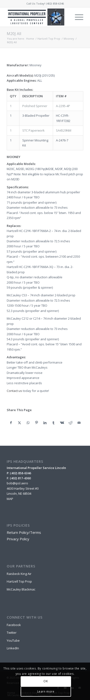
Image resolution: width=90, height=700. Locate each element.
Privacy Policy (18, 538)
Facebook (14, 625)
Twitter (12, 632)
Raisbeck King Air (19, 574)
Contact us (14, 391)
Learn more (45, 691)
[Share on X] (19, 422)
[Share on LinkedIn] (45, 422)
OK (45, 681)
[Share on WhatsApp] (28, 422)
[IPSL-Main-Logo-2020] (37, 17)
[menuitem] (76, 17)
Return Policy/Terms (24, 532)
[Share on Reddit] (70, 422)
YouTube (13, 640)
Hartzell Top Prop (19, 581)
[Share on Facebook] (11, 422)
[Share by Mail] (79, 422)
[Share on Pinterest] (36, 422)
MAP (10, 499)
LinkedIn (13, 648)
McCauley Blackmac (21, 589)
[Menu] (76, 17)
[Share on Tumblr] (53, 422)
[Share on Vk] (62, 422)
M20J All (14, 33)
